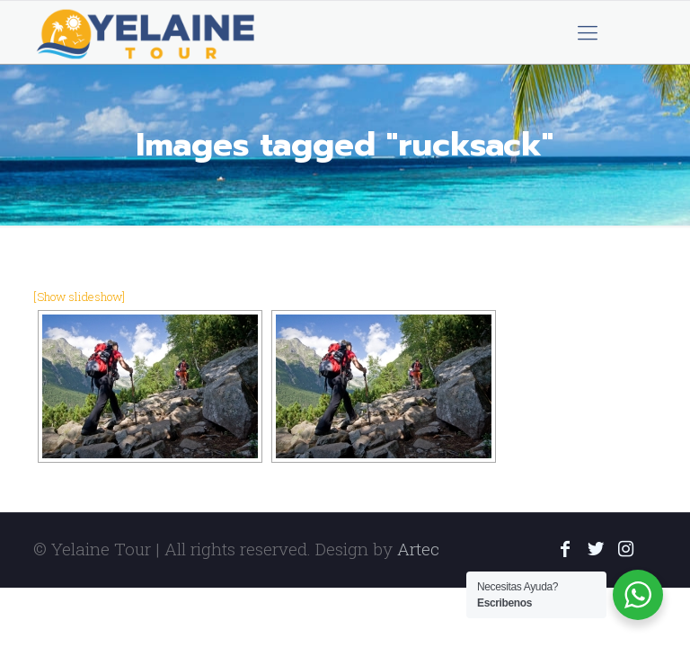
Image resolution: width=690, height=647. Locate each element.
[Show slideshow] (79, 296)
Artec (418, 548)
